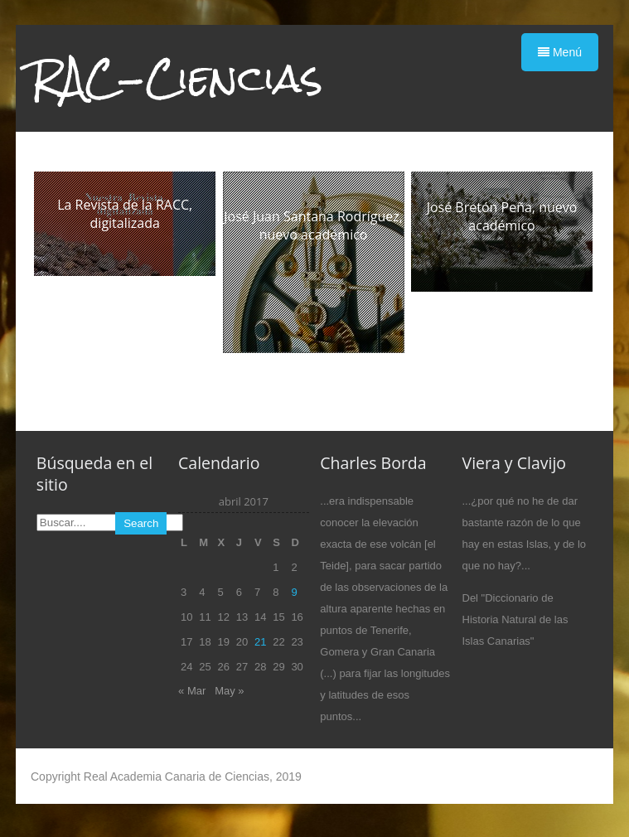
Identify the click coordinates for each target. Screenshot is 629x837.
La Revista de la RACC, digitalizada (124, 214)
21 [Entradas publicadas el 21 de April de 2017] (260, 642)
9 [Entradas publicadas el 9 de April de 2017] (294, 592)
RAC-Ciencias (176, 78)
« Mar (192, 691)
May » (229, 691)
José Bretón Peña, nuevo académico (502, 216)
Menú (560, 52)
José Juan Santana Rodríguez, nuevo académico (313, 225)
